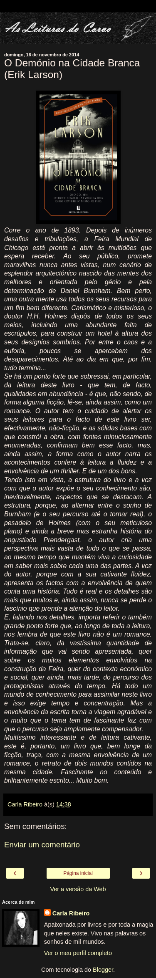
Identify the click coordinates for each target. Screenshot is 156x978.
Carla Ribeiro (71, 913)
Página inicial (78, 873)
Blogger (103, 969)
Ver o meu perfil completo (78, 953)
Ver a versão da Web (78, 889)
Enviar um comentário (42, 844)
